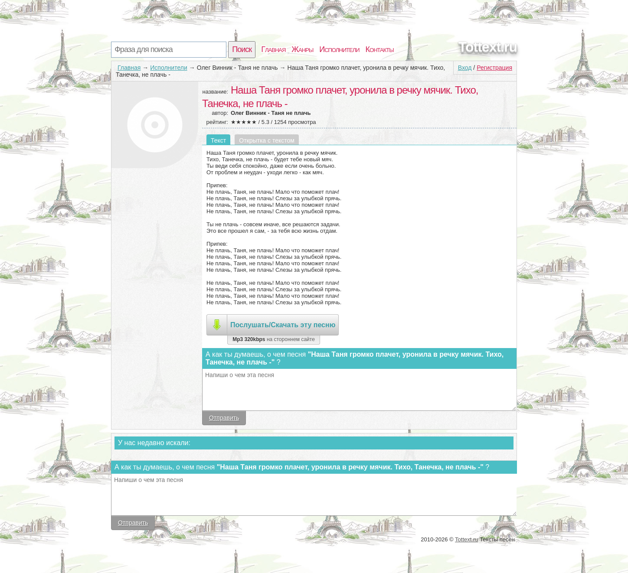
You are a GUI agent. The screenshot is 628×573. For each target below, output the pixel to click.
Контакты (380, 49)
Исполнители (339, 49)
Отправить (224, 417)
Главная (273, 49)
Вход (465, 67)
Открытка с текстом (266, 140)
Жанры (302, 49)
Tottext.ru (487, 47)
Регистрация (494, 67)
